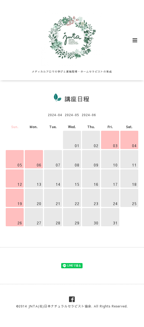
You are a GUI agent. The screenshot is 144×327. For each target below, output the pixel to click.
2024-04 (55, 115)
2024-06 (89, 115)
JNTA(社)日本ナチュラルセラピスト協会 (59, 306)
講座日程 (77, 99)
